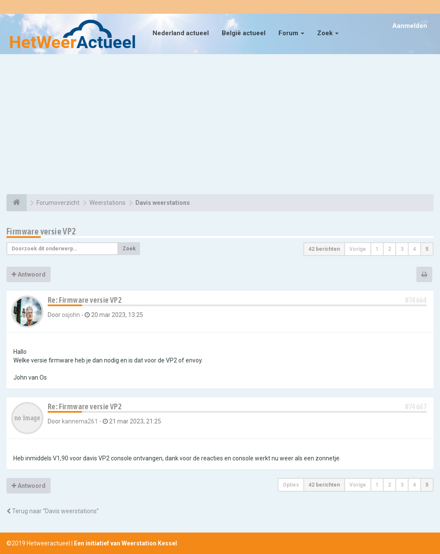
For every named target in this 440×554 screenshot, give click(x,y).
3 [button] (401, 249)
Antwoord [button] (29, 274)
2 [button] (389, 249)
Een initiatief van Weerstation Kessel (125, 543)
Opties (291, 485)
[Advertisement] (220, 125)
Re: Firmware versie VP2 (85, 299)
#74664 (416, 299)
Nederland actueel (181, 33)
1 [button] (377, 249)
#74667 (416, 406)
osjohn (71, 314)
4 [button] (414, 249)
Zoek (328, 33)
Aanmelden (409, 26)
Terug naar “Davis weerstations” (52, 511)
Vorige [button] (357, 249)
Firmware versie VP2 (41, 231)
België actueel (244, 33)
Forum (291, 33)
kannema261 (80, 421)
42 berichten (324, 249)
